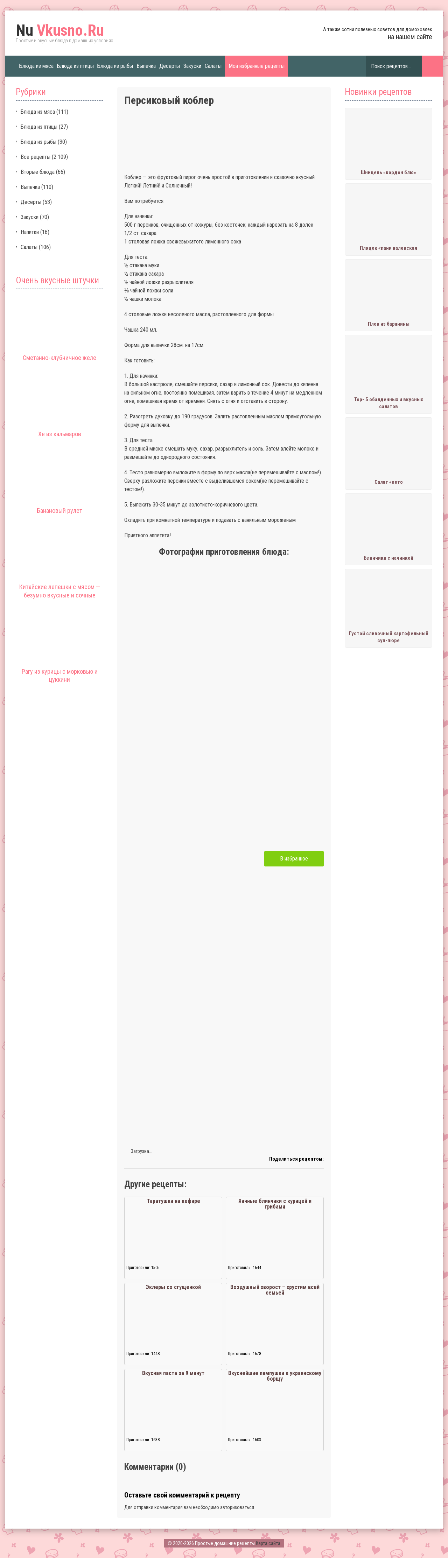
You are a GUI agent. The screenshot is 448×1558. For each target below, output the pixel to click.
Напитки (30, 232)
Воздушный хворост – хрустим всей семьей (275, 1290)
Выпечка (146, 66)
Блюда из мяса (36, 66)
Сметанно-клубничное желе (59, 357)
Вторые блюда (38, 172)
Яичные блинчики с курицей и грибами (275, 1204)
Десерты (169, 66)
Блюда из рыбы (115, 66)
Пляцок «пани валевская (388, 248)
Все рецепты (35, 157)
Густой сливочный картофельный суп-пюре (388, 637)
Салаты (213, 66)
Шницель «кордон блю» (388, 172)
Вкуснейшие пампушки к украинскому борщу (274, 1376)
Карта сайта (268, 1543)
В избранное (294, 858)
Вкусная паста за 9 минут (173, 1373)
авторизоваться (237, 1507)
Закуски (192, 66)
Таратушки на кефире (173, 1201)
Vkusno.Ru (60, 30)
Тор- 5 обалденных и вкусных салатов (388, 403)
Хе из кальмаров (59, 434)
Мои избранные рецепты (257, 66)
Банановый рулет (59, 510)
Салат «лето (388, 482)
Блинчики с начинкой (388, 558)
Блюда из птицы (75, 66)
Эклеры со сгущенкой (173, 1287)
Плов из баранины (389, 324)
